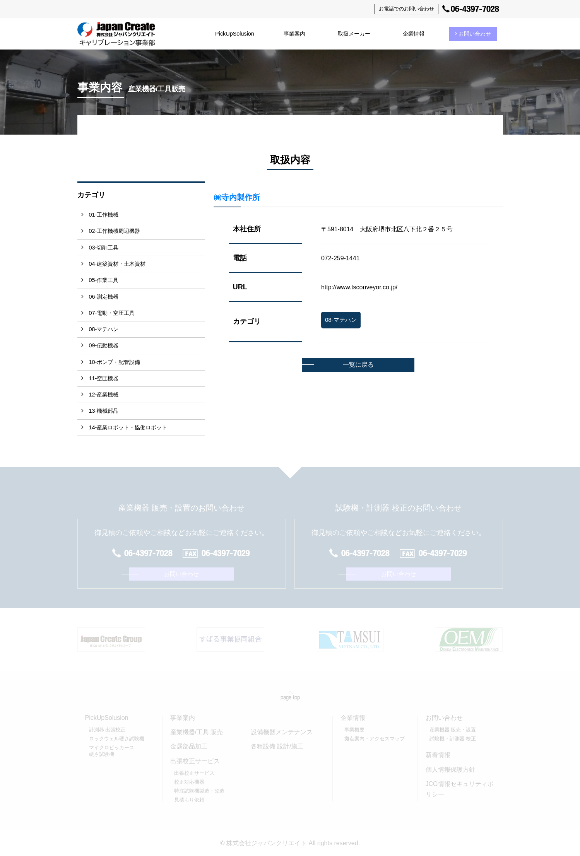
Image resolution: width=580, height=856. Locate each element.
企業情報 (413, 34)
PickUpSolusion (234, 34)
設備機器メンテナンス (282, 732)
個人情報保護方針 (450, 769)
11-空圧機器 (104, 378)
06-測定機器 (104, 297)
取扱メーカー (354, 34)
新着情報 (438, 755)
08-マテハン (104, 329)
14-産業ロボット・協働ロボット (128, 427)
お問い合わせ (473, 34)
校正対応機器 (189, 782)
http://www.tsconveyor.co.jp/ (359, 287)
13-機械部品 (104, 411)
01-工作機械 (104, 215)
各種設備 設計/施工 (277, 746)
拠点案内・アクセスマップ (374, 739)
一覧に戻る (358, 364)
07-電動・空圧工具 (112, 313)
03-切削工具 (104, 247)
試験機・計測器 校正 (452, 739)
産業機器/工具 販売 (196, 732)
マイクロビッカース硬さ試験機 (111, 751)
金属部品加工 (188, 746)
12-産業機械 (104, 394)
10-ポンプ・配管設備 (114, 362)
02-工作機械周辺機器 (114, 231)
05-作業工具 (104, 280)
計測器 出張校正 (107, 730)
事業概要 (354, 730)
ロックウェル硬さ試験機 (116, 739)
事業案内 (294, 34)
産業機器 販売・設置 (452, 730)
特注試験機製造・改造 (199, 791)
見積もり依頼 (189, 800)
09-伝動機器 (104, 345)
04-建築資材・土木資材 (117, 264)
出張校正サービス (194, 773)
